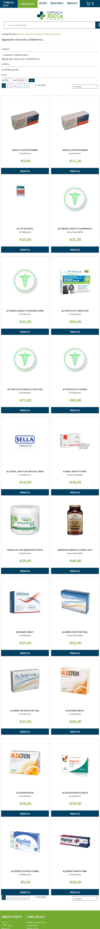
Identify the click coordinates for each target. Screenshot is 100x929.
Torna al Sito (8, 4)
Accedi (43, 3)
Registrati (57, 3)
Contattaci (28, 3)
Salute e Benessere (26, 34)
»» (27, 85)
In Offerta (10, 69)
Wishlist (72, 3)
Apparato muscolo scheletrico (21, 58)
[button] (85, 86)
